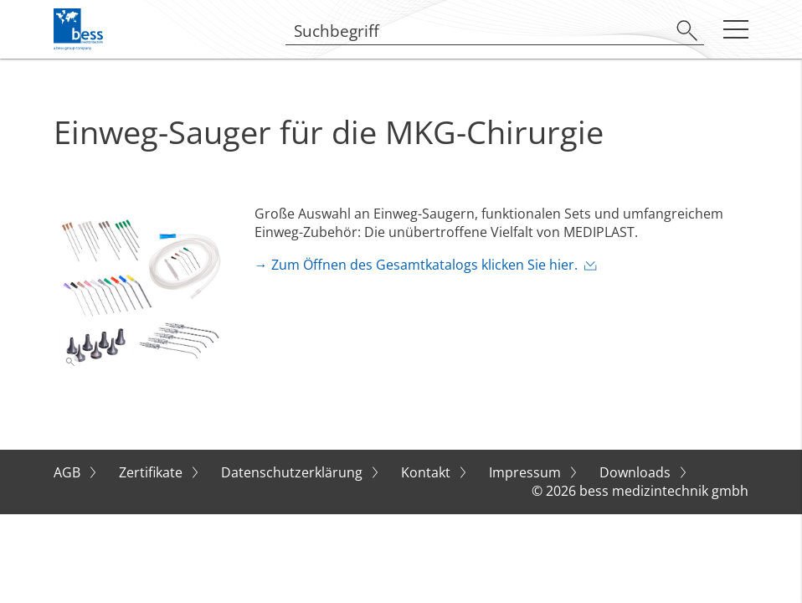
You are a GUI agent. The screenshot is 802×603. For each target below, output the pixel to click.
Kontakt (427, 472)
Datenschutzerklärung (293, 472)
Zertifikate (152, 472)
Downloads (636, 472)
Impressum (526, 472)
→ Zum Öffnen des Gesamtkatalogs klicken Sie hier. (416, 264)
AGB (69, 472)
